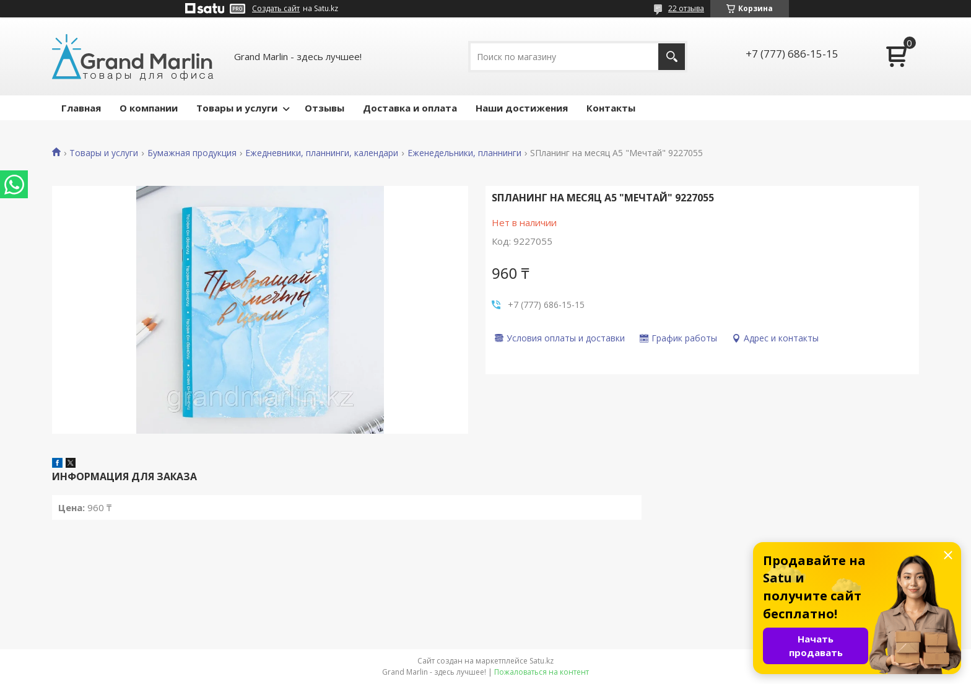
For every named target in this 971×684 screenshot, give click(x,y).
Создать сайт (276, 8)
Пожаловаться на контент (541, 672)
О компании (149, 108)
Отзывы (324, 108)
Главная (81, 108)
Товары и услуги (236, 108)
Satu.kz (541, 661)
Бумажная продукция (192, 153)
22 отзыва (686, 8)
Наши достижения (522, 108)
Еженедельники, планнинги (464, 153)
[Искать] (671, 56)
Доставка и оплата (410, 108)
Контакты (610, 108)
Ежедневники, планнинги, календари (321, 153)
